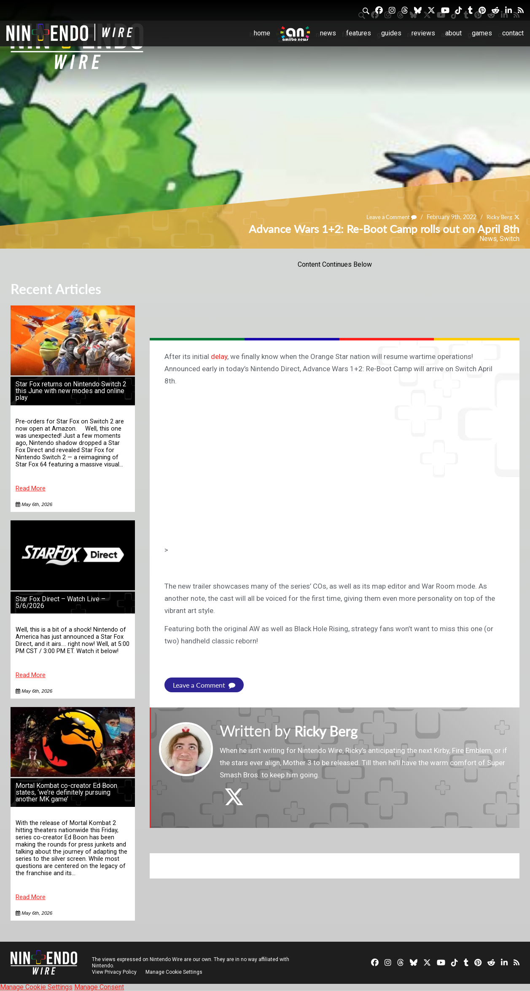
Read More (31, 488)
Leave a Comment (387, 216)
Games (482, 33)
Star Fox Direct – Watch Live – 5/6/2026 (60, 602)
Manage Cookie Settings (174, 972)
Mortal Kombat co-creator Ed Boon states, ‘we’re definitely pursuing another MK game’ (66, 792)
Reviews (423, 33)
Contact (513, 33)
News (328, 33)
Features (358, 33)
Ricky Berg (498, 216)
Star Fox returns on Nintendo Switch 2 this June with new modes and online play (71, 391)
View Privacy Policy (114, 972)
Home (262, 33)
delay (219, 356)
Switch (509, 239)
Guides (391, 33)
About (453, 33)
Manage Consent (99, 987)
